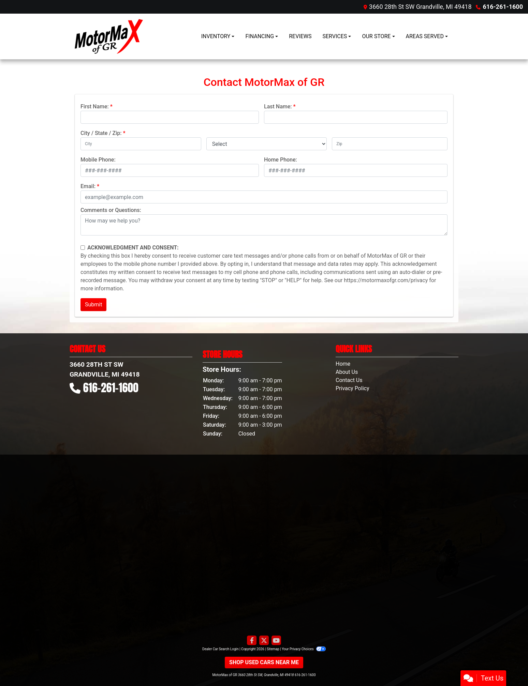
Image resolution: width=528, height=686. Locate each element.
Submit (93, 304)
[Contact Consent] (82, 247)
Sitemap (273, 649)
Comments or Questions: (110, 210)
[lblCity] (140, 143)
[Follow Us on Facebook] (251, 641)
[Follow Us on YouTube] (276, 641)
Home (343, 364)
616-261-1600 (503, 6)
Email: (88, 186)
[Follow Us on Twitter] (264, 641)
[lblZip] (390, 143)
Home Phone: (280, 159)
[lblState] (266, 143)
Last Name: (278, 106)
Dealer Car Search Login (220, 649)
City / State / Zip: (101, 133)
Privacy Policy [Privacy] (352, 388)
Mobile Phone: (98, 159)
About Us (347, 372)
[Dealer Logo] (109, 36)
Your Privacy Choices (304, 649)
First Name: (94, 106)
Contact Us (349, 380)
